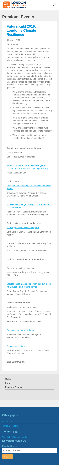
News (8, 378)
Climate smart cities (16, 346)
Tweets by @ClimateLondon (15, 437)
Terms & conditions (11, 426)
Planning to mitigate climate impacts (23, 227)
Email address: (9, 446)
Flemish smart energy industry (20, 330)
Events (8, 383)
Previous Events (13, 387)
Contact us (7, 421)
